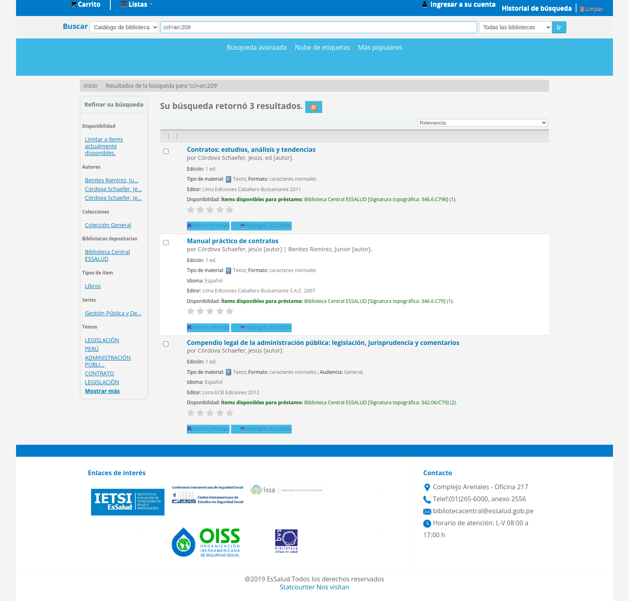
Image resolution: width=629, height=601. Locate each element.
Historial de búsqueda (537, 8)
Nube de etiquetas (322, 47)
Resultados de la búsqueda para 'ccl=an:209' (162, 85)
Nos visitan (333, 587)
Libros (93, 286)
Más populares (380, 47)
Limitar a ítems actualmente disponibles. (104, 146)
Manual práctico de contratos (232, 240)
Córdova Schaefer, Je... (113, 189)
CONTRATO (99, 373)
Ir (559, 27)
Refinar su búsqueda (113, 104)
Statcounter (297, 587)
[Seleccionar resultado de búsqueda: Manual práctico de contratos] (165, 242)
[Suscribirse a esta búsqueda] (313, 107)
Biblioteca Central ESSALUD (107, 255)
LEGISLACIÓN (102, 340)
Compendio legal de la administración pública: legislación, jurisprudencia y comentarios (323, 342)
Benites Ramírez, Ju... (111, 180)
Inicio (90, 85)
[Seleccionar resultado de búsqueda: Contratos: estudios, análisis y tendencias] (165, 151)
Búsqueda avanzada (257, 47)
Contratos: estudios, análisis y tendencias (251, 149)
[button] (85, 4)
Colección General (108, 225)
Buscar (75, 26)
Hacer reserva (208, 226)
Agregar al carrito (265, 226)
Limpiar (591, 8)
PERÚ (92, 349)
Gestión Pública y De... (113, 313)
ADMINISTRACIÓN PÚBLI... (108, 361)
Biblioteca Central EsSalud (44, 4)
